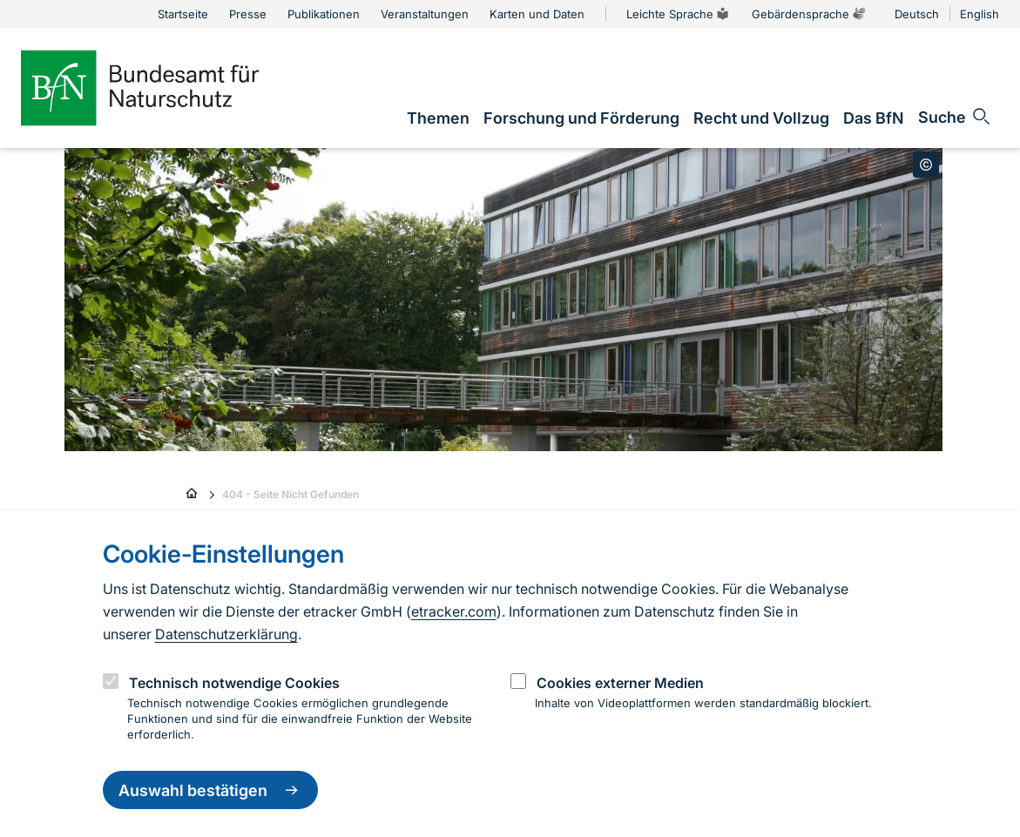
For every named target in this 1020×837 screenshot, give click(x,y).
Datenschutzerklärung (226, 634)
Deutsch (917, 14)
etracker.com (453, 611)
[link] (438, 118)
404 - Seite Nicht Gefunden (290, 494)
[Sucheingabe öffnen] (955, 116)
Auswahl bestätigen (210, 790)
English (979, 14)
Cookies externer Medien (620, 683)
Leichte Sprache (678, 13)
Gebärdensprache (809, 13)
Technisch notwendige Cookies (234, 683)
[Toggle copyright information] (926, 165)
